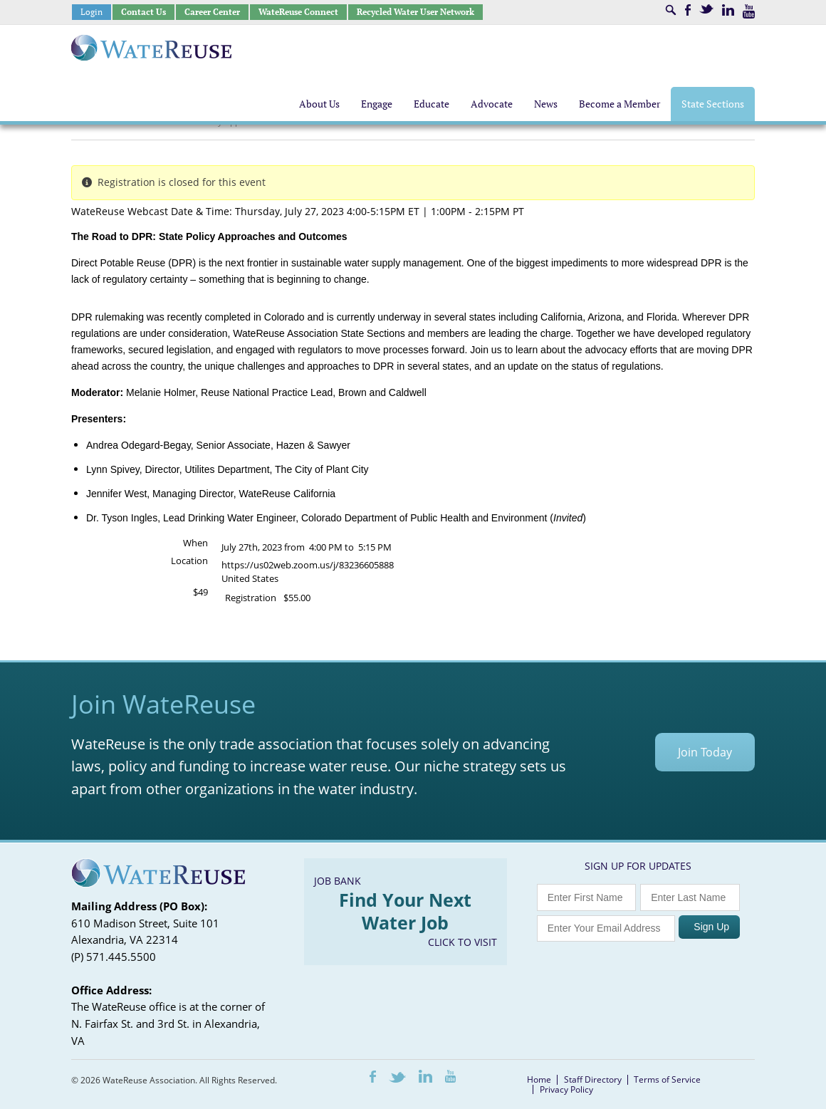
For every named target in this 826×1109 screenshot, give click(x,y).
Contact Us (143, 11)
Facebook (688, 10)
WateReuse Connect (298, 11)
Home (539, 1079)
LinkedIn (728, 10)
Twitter (706, 9)
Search (670, 10)
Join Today (705, 752)
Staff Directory (593, 1079)
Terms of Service (667, 1079)
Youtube (749, 11)
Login (91, 11)
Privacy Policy (566, 1089)
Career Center (212, 11)
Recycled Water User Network (415, 11)
